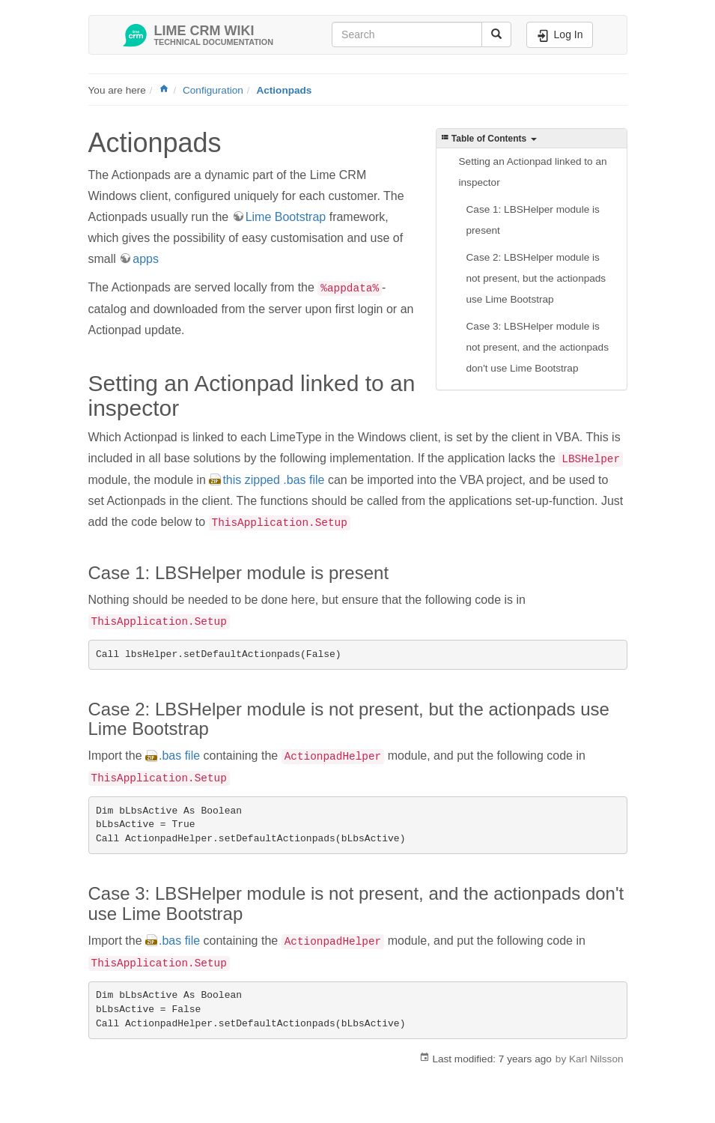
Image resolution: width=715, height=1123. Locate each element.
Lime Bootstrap (286, 217)
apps (146, 258)
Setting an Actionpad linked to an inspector (533, 172)
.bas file (179, 755)
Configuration (213, 90)
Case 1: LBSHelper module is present (533, 220)
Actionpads (283, 90)
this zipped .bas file (273, 479)
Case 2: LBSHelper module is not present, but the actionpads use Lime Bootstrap (536, 278)
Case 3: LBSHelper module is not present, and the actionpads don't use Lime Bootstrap (537, 347)
